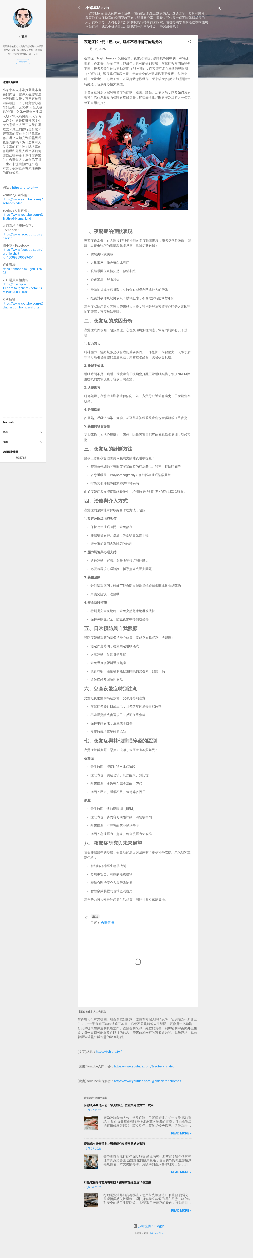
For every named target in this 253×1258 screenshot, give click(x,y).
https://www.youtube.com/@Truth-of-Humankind (23, 216)
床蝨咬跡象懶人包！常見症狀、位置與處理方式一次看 (119, 1105)
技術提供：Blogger (149, 1226)
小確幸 (23, 36)
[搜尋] (219, 9)
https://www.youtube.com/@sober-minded (144, 1066)
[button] (190, 42)
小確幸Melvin (97, 7)
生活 (95, 916)
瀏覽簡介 (23, 61)
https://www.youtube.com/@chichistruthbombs (147, 1081)
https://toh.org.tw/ (109, 1052)
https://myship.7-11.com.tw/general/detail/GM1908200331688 (22, 288)
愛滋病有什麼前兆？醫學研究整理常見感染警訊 (114, 1143)
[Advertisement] (211, 83)
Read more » (181, 1133)
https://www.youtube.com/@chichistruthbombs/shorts (23, 305)
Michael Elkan (157, 1233)
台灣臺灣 (107, 923)
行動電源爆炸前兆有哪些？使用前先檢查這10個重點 (117, 1182)
